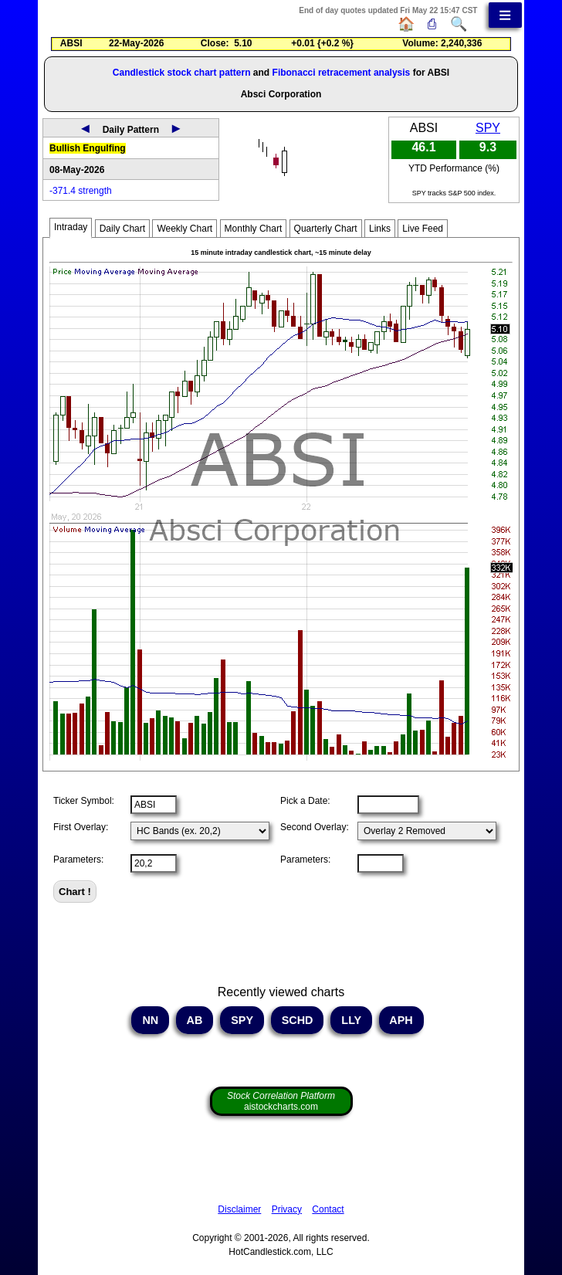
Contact (328, 1209)
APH (401, 1020)
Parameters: (78, 859)
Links (380, 228)
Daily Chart (122, 228)
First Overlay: (80, 827)
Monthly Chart (254, 228)
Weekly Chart (184, 228)
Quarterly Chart (325, 228)
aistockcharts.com (281, 1101)
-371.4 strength (80, 190)
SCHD (298, 1020)
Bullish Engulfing (87, 148)
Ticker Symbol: (83, 800)
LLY (351, 1020)
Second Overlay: (314, 827)
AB (194, 1020)
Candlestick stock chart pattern (182, 72)
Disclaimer (239, 1209)
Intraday (70, 227)
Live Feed (422, 228)
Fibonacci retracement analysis (342, 72)
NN (150, 1020)
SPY (488, 127)
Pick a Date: (305, 800)
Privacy (287, 1209)
